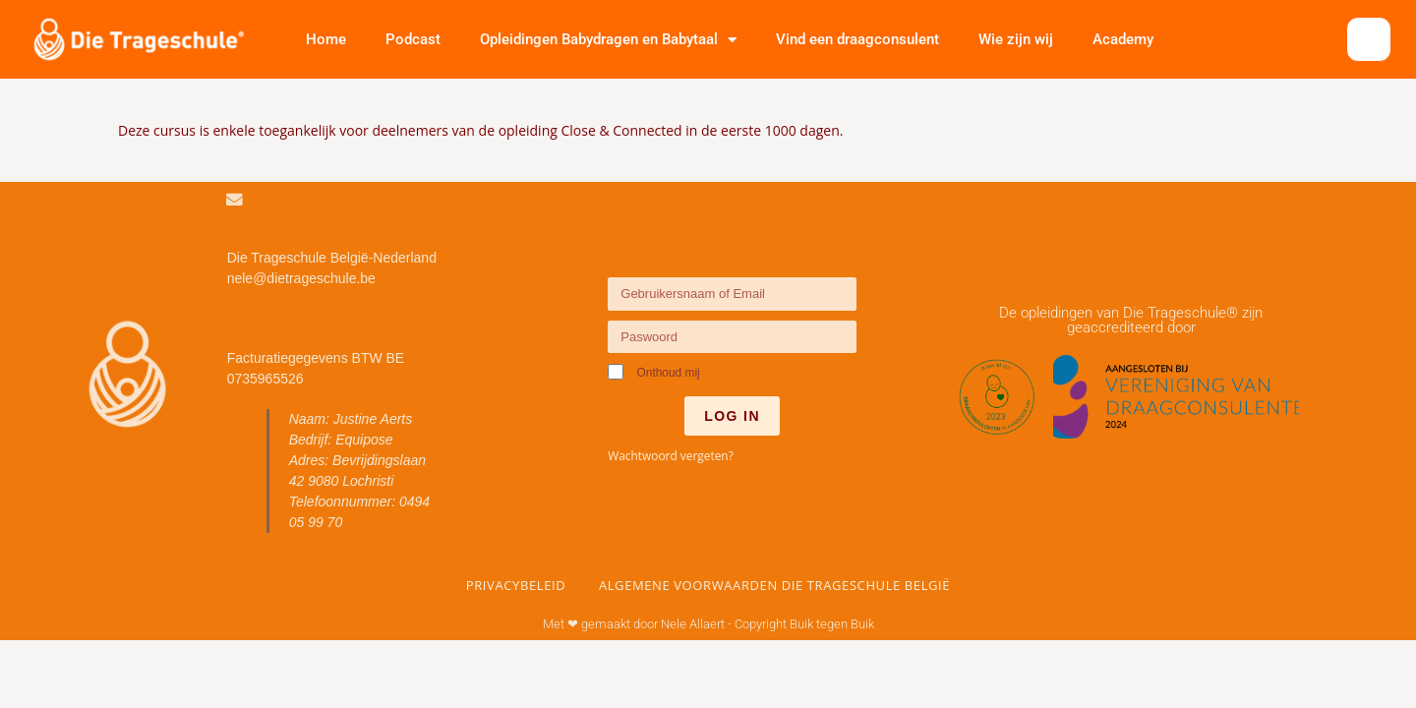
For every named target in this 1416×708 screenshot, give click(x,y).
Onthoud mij (653, 372)
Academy (1122, 39)
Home (326, 39)
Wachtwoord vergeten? (671, 455)
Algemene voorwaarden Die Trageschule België (774, 584)
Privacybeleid (515, 584)
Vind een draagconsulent (857, 39)
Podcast (413, 39)
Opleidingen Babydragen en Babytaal (608, 40)
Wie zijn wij (1015, 39)
